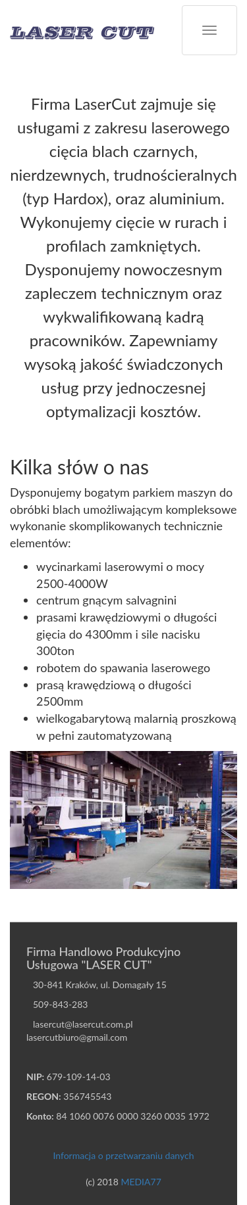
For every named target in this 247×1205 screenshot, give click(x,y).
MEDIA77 (141, 1181)
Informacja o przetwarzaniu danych (123, 1155)
